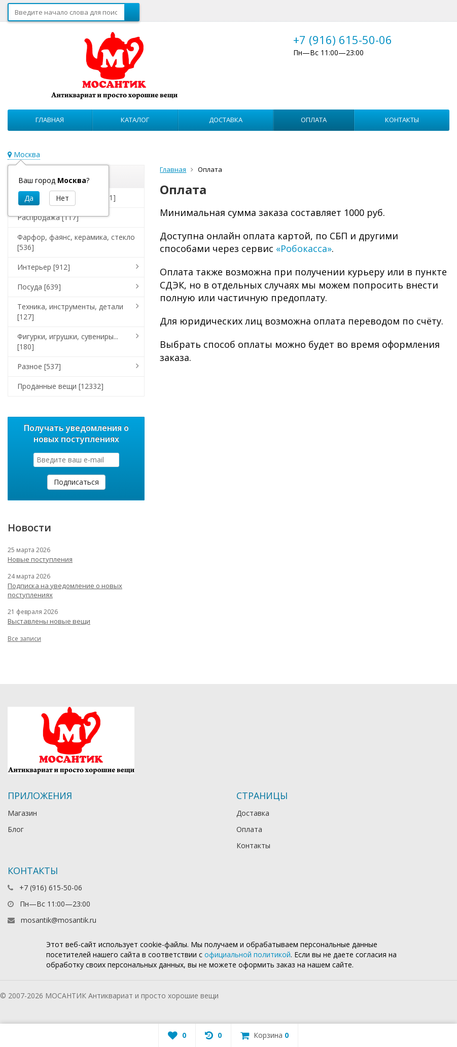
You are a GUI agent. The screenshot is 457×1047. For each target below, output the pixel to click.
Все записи (24, 638)
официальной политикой (247, 954)
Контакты (402, 119)
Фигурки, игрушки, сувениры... (67, 341)
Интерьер (43, 267)
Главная (50, 119)
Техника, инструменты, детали (70, 311)
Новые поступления (40, 559)
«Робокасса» (304, 248)
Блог (16, 829)
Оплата (314, 119)
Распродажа (48, 217)
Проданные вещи (60, 386)
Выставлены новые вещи (49, 621)
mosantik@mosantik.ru (58, 920)
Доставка (225, 119)
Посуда (39, 287)
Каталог (135, 119)
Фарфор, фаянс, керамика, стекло (76, 242)
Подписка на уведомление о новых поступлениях (65, 590)
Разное (39, 366)
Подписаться (76, 482)
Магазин (22, 813)
